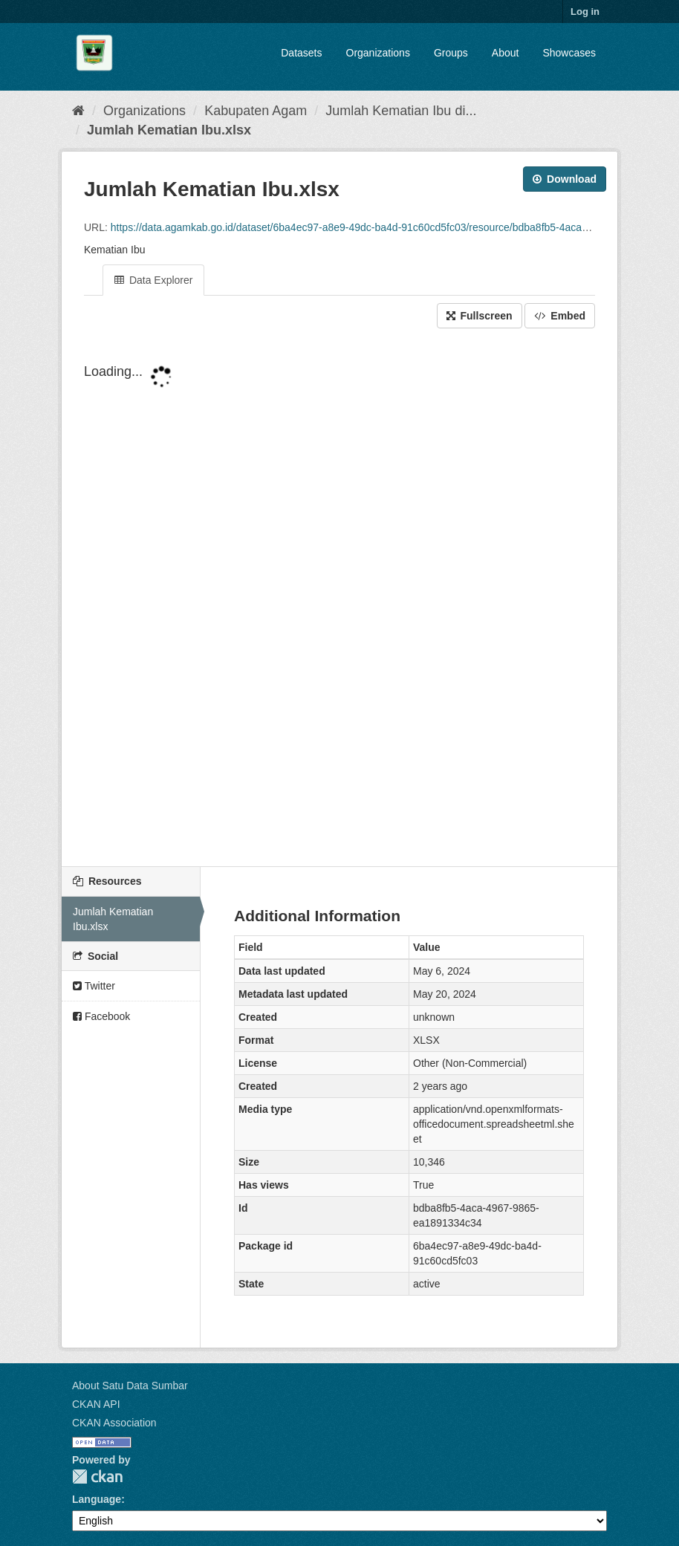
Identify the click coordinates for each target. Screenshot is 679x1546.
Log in (585, 11)
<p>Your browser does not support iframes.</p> (339, 598)
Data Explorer (153, 280)
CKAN (97, 1476)
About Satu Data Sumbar (130, 1385)
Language (96, 1499)
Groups (451, 53)
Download (565, 179)
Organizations (378, 53)
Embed (559, 316)
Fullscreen (479, 316)
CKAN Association (114, 1423)
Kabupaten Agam (255, 110)
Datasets (301, 53)
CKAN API (96, 1404)
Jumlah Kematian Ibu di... (400, 110)
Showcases (569, 53)
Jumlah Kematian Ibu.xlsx (169, 130)
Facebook (101, 1016)
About (505, 53)
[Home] (78, 110)
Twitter (94, 986)
